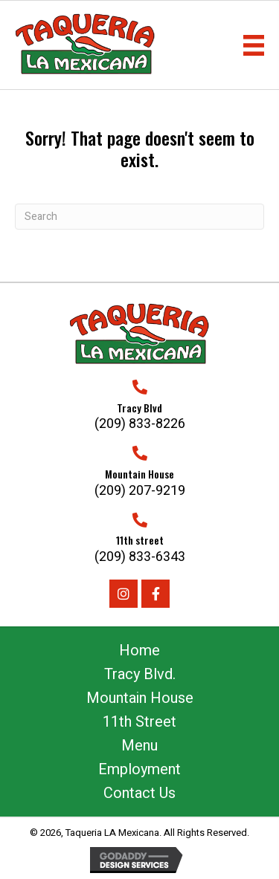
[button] (123, 594)
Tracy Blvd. (140, 674)
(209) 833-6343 (139, 557)
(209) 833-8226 (139, 424)
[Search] (139, 217)
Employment (139, 769)
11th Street (139, 722)
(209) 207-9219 (139, 491)
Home (139, 650)
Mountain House (139, 698)
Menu (139, 745)
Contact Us (139, 793)
